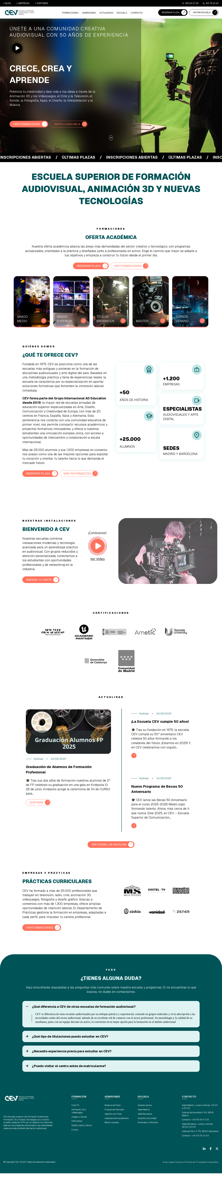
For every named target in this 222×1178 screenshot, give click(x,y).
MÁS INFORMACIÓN (80, 473)
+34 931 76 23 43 (200, 1140)
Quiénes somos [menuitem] (145, 1110)
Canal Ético (213, 1167)
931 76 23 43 (211, 3)
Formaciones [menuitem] (74, 13)
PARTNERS (41, 3)
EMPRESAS (23, 3)
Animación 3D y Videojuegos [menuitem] (78, 1116)
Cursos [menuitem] (74, 1134)
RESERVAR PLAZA (171, 12)
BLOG (7, 3)
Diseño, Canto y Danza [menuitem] (81, 1130)
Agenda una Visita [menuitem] (113, 1118)
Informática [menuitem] (76, 1126)
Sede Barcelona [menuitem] (145, 1118)
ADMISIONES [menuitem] (92, 13)
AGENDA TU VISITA (40, 579)
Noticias (38, 758)
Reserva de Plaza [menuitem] (113, 1110)
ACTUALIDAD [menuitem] (108, 13)
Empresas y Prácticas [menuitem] (148, 1127)
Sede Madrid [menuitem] (144, 1114)
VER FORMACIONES (28, 124)
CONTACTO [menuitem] (137, 13)
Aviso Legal (171, 1167)
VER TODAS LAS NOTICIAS (108, 850)
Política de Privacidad (196, 1167)
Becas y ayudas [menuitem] (112, 1127)
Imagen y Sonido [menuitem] (79, 1121)
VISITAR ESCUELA (202, 12)
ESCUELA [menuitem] (122, 13)
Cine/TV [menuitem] (75, 1110)
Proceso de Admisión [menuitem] (114, 1114)
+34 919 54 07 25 (200, 1124)
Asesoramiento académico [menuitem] (117, 1123)
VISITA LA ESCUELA (70, 124)
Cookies (181, 1167)
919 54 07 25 (190, 3)
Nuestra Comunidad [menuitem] (147, 1123)
